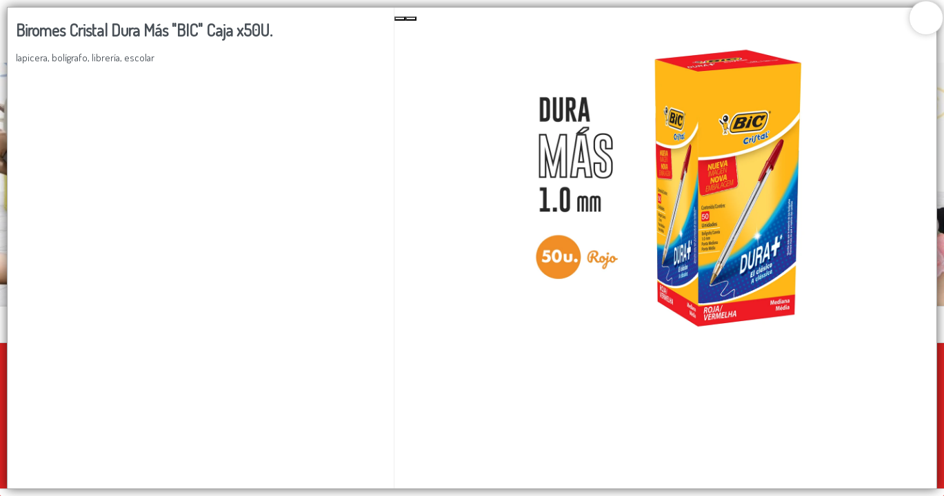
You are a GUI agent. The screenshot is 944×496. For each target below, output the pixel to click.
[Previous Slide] (399, 19)
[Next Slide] (410, 19)
